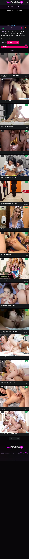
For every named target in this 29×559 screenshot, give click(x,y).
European (12, 35)
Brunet (19, 37)
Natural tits (16, 33)
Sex (8, 31)
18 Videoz (13, 25)
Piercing (15, 37)
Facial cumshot (9, 33)
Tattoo (6, 37)
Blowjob (22, 35)
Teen (20, 31)
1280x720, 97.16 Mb (13, 42)
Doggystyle (3, 35)
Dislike (21, 28)
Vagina (24, 31)
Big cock (8, 38)
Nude (15, 31)
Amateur (3, 38)
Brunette (11, 37)
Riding (8, 35)
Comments (14, 46)
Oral (18, 31)
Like (3, 28)
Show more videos (14, 438)
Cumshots (21, 33)
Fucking (3, 33)
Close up (18, 35)
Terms (26, 452)
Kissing (2, 37)
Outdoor (24, 37)
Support (21, 452)
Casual (11, 31)
